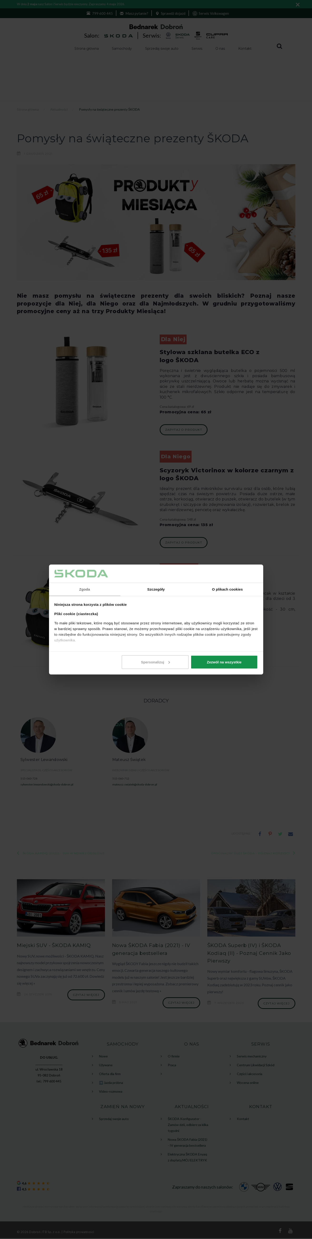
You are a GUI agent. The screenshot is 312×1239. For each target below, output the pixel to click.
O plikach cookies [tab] (227, 589)
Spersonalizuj (155, 662)
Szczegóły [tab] (156, 589)
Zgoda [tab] (84, 589)
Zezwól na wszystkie (224, 662)
